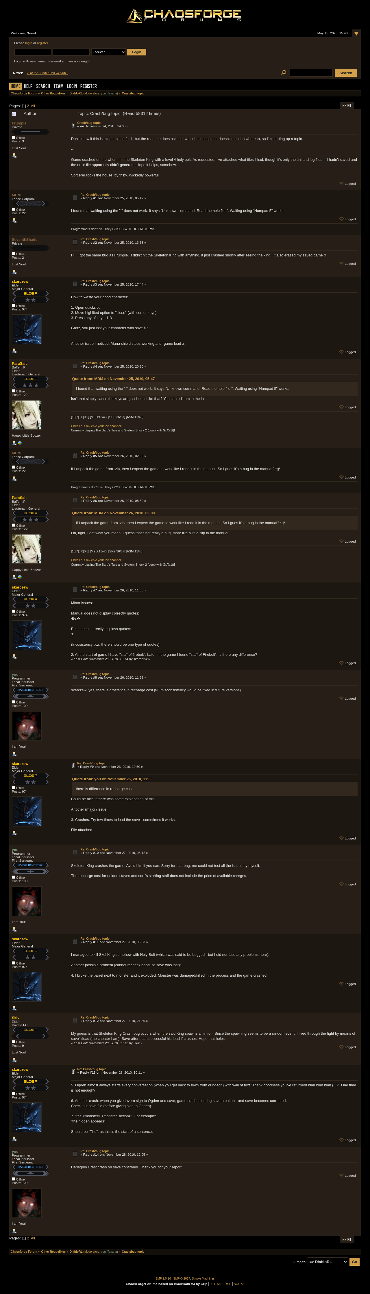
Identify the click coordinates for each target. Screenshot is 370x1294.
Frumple (19, 123)
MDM (16, 195)
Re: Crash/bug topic (95, 194)
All (33, 106)
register (42, 43)
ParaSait (19, 363)
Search (43, 87)
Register (88, 87)
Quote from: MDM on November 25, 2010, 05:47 (113, 379)
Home (16, 87)
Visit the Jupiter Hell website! (47, 73)
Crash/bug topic (89, 122)
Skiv (15, 1018)
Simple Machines (203, 1278)
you (103, 93)
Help (28, 87)
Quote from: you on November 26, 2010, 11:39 (112, 779)
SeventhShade (24, 239)
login (28, 43)
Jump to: (300, 1262)
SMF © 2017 (181, 1278)
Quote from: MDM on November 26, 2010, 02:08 (113, 513)
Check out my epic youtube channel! (96, 426)
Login (72, 87)
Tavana (112, 93)
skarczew (20, 281)
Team (58, 87)
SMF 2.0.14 (163, 1278)
